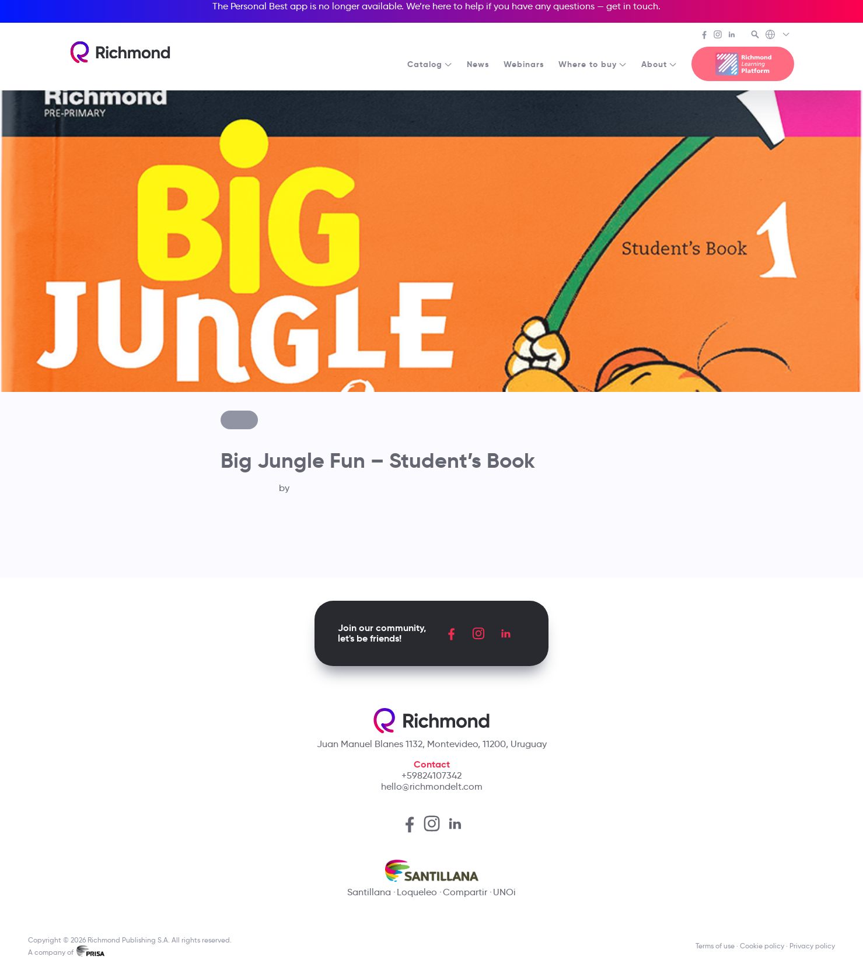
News (478, 64)
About (659, 64)
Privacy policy (812, 945)
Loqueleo (417, 892)
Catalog (430, 64)
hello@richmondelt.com (432, 786)
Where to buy (592, 64)
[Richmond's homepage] (120, 52)
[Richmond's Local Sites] (778, 35)
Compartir (465, 892)
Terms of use (715, 945)
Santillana (369, 892)
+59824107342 (431, 775)
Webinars (524, 64)
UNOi (504, 892)
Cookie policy (762, 945)
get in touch (632, 6)
